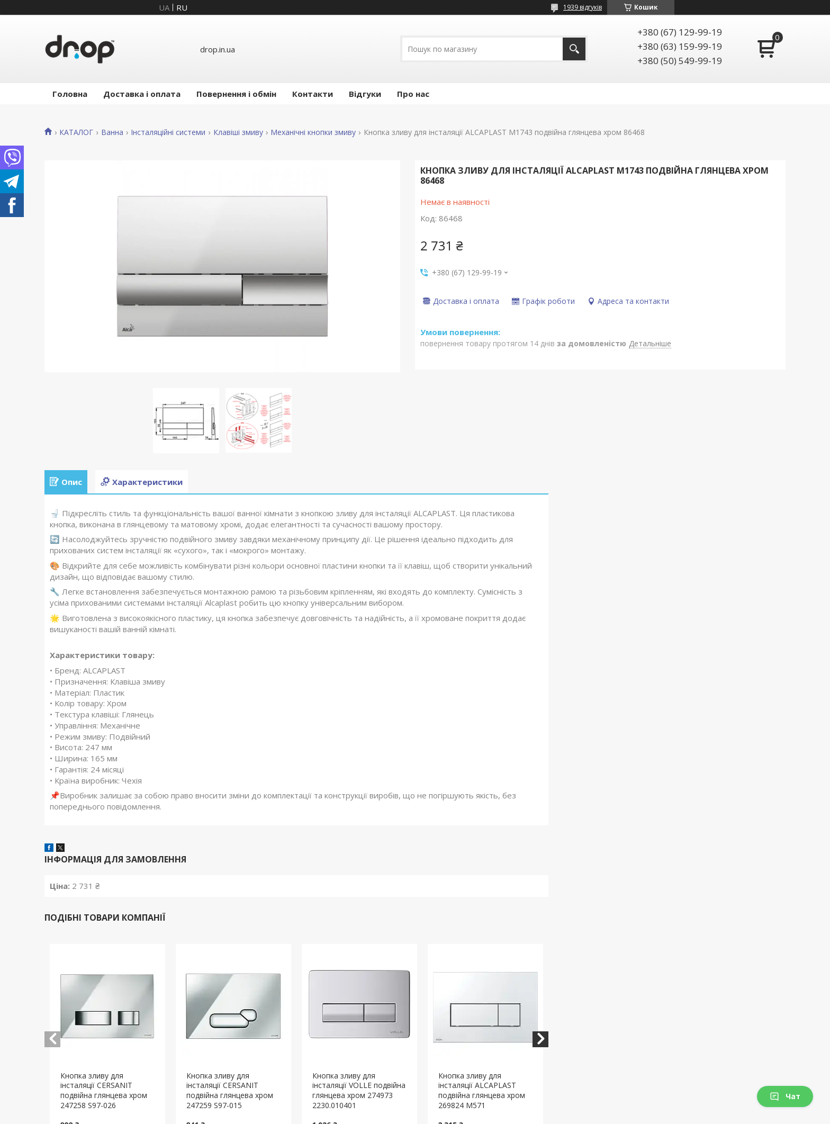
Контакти (312, 93)
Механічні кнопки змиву (313, 132)
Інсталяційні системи (168, 132)
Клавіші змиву (238, 132)
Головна (69, 93)
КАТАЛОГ (76, 132)
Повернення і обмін (236, 93)
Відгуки (365, 93)
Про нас (413, 93)
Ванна (112, 132)
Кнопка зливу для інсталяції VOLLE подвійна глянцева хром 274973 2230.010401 (358, 1091)
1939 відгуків (582, 7)
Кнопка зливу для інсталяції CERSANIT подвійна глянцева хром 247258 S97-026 (103, 1091)
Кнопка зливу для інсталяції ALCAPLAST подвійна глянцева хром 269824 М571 (481, 1091)
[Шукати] (574, 49)
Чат (785, 1096)
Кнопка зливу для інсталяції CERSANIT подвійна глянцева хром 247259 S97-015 (229, 1091)
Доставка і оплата (142, 93)
